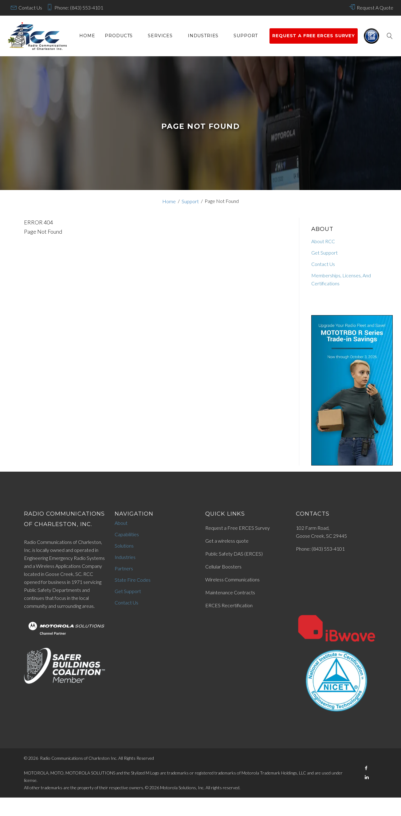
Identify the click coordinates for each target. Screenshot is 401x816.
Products (119, 35)
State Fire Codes (133, 580)
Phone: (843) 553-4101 (78, 7)
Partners (124, 568)
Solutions (124, 546)
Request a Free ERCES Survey (237, 528)
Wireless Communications (232, 579)
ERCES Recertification (229, 605)
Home (87, 35)
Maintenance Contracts (230, 592)
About (121, 523)
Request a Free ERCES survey (313, 35)
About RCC (323, 241)
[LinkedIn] (367, 777)
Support (246, 35)
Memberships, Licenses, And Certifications (341, 279)
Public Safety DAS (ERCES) (234, 554)
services (160, 35)
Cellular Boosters (223, 566)
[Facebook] (366, 768)
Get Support (324, 252)
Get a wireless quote (227, 541)
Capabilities (127, 534)
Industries (203, 35)
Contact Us (30, 7)
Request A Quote (375, 7)
